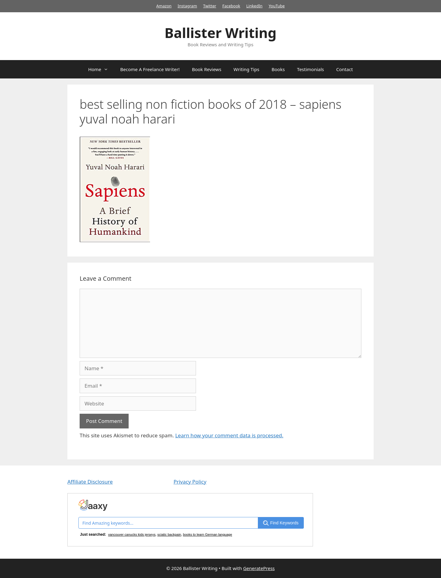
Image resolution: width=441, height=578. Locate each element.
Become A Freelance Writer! (150, 69)
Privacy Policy (190, 481)
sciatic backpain (169, 534)
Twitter (209, 6)
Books (278, 69)
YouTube (277, 6)
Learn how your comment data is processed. (229, 435)
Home (101, 69)
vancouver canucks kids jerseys (132, 534)
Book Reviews (206, 69)
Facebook (231, 6)
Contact (344, 69)
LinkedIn (254, 6)
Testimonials (310, 69)
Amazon (164, 6)
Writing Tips (246, 69)
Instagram (187, 6)
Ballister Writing (220, 32)
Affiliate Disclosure (90, 481)
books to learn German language (207, 534)
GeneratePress (259, 568)
